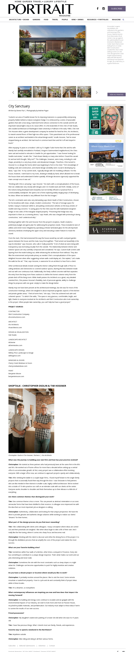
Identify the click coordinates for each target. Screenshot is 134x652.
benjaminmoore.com (16, 376)
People (65, 19)
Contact (52, 646)
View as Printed (116, 94)
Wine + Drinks (78, 19)
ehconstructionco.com (16, 317)
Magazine (116, 19)
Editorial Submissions (27, 646)
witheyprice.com (14, 356)
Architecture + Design (19, 19)
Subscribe (116, 8)
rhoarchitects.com (15, 327)
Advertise (42, 646)
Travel (55, 19)
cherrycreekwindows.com (17, 366)
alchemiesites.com (15, 345)
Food (46, 19)
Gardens (36, 19)
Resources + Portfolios (97, 19)
